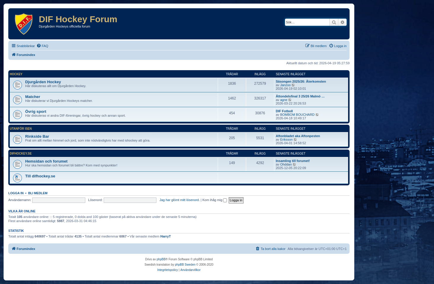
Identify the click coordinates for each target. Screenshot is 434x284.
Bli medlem (37, 193)
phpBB (161, 259)
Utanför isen (21, 128)
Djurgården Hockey (43, 82)
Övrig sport (35, 111)
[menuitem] (42, 45)
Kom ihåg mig (214, 200)
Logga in (16, 193)
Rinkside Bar (37, 136)
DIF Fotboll (284, 111)
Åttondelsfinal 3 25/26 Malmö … (300, 96)
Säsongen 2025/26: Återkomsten (301, 81)
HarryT (165, 236)
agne (283, 100)
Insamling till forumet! (293, 161)
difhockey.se (21, 153)
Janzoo (285, 85)
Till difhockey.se (40, 176)
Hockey (16, 74)
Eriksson (286, 139)
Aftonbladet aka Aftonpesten (298, 136)
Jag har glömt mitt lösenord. (179, 200)
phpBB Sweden (185, 264)
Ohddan (286, 164)
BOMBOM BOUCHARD (297, 114)
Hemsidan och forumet (46, 161)
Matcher (32, 96)
